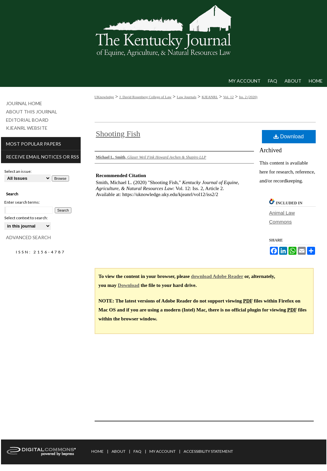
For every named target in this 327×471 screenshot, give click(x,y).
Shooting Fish (118, 133)
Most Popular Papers (33, 144)
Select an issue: (18, 171)
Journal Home (24, 103)
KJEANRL (210, 97)
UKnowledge (104, 97)
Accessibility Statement (208, 451)
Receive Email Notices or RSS (42, 157)
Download (289, 136)
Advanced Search (28, 237)
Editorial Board (27, 120)
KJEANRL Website (26, 128)
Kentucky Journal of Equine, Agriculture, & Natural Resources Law (163, 37)
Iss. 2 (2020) (248, 97)
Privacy (98, 467)
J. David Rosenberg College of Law (145, 97)
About (118, 451)
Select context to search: (26, 217)
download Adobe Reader (217, 276)
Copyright (120, 467)
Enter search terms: (22, 202)
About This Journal (31, 111)
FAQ (137, 451)
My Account (162, 451)
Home (97, 451)
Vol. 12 (228, 97)
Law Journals (187, 97)
